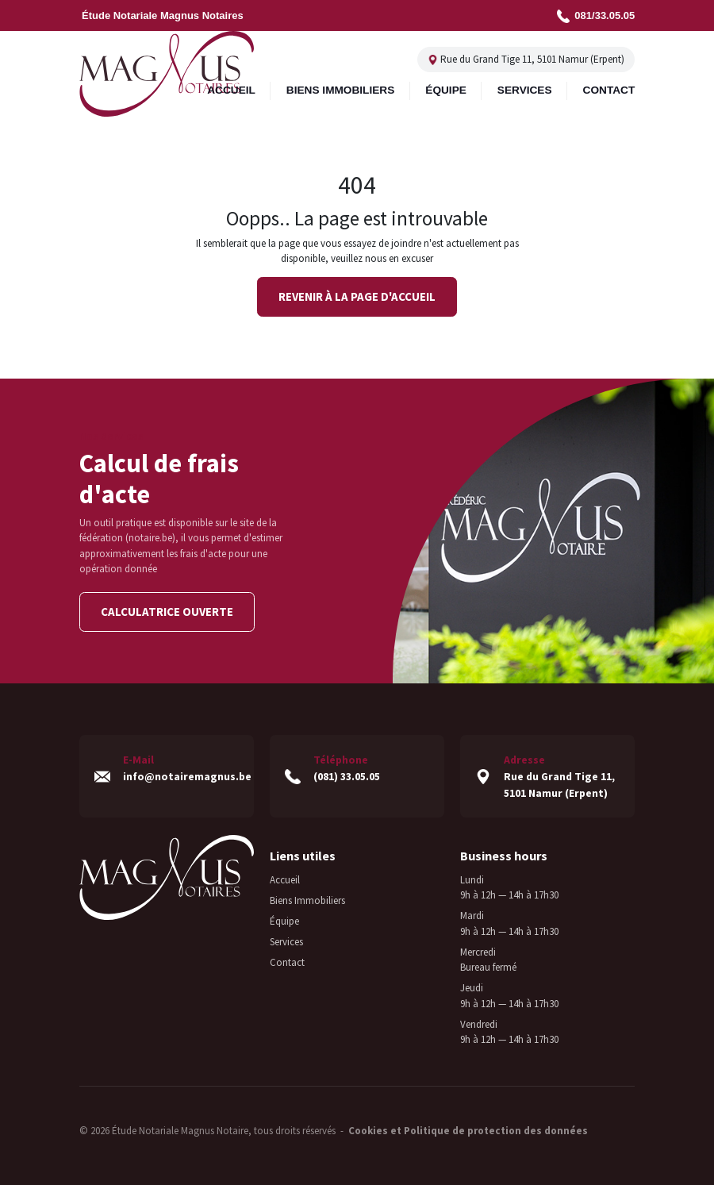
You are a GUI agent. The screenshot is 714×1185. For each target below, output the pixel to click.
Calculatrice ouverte (167, 611)
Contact (287, 957)
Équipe (284, 915)
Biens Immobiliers (307, 895)
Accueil (285, 874)
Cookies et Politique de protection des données (468, 1125)
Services (286, 936)
